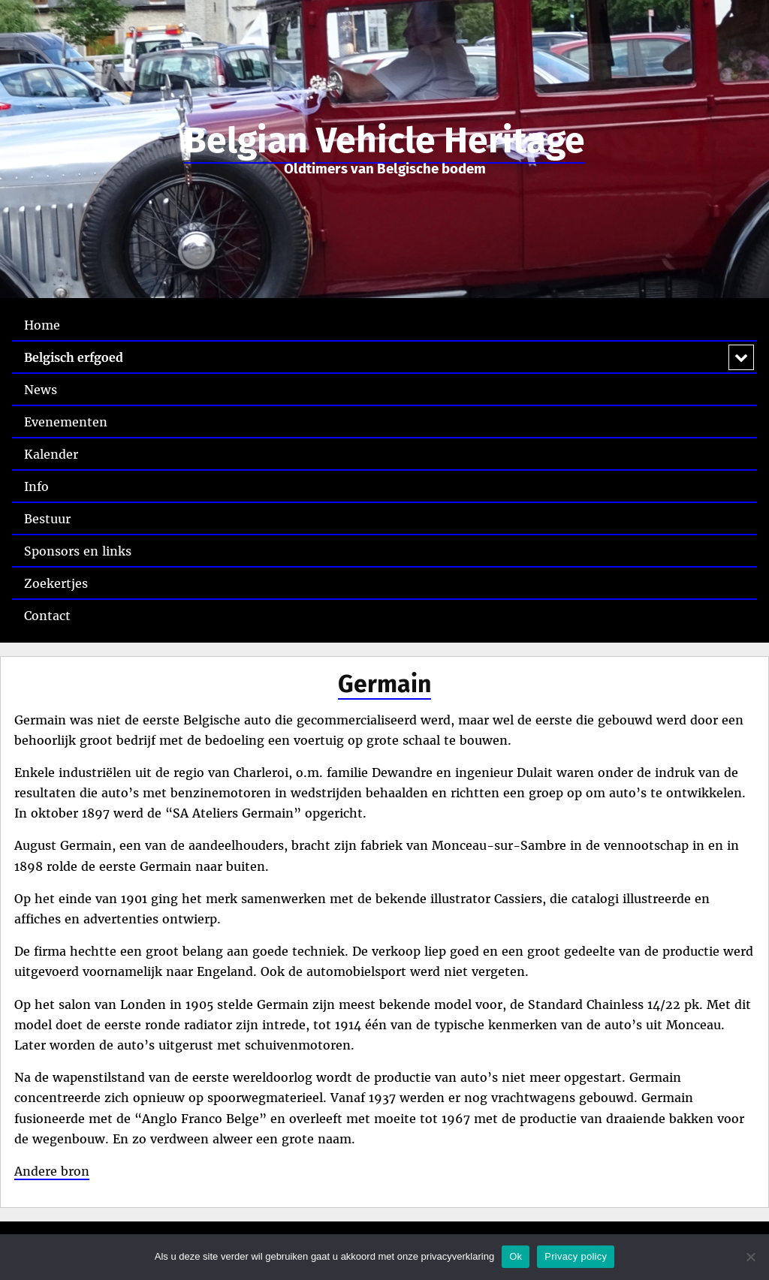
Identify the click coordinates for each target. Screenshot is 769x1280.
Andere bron (51, 1171)
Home (42, 325)
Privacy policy (575, 1256)
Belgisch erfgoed (73, 357)
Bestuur (47, 518)
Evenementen (65, 421)
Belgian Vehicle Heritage (384, 140)
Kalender (51, 454)
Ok (515, 1256)
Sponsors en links (77, 551)
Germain (384, 684)
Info (36, 486)
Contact (47, 615)
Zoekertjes (56, 583)
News (40, 389)
